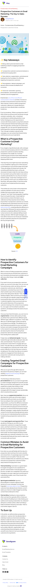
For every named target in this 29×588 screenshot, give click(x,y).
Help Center (5, 562)
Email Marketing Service (8, 549)
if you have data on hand (13, 486)
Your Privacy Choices (21, 582)
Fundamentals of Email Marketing (14, 25)
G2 (17, 251)
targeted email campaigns (12, 373)
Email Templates (6, 552)
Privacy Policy (5, 582)
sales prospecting (5, 207)
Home (2, 25)
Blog (3, 565)
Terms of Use (12, 582)
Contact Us (5, 559)
